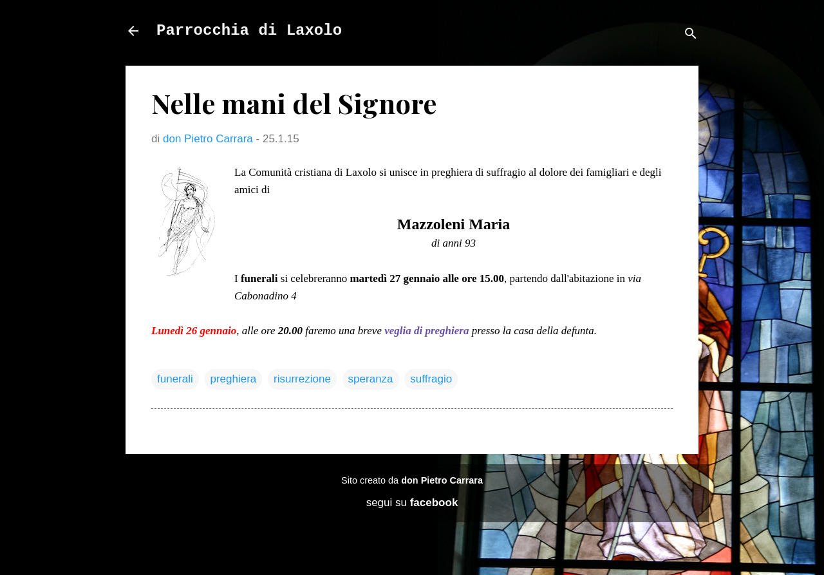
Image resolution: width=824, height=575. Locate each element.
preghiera (234, 379)
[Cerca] (690, 35)
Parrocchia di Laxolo (249, 30)
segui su (412, 502)
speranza (370, 379)
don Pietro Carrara (442, 480)
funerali (175, 379)
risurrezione (302, 379)
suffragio (431, 379)
